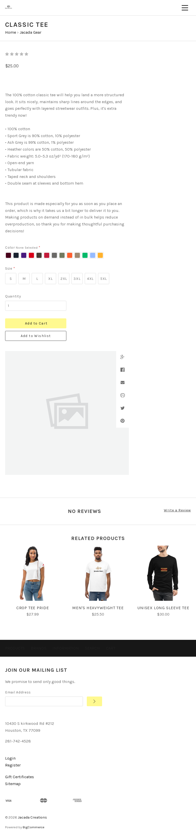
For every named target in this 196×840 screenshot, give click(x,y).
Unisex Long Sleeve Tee (163, 607)
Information (66, 648)
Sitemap (13, 783)
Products (15, 648)
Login (10, 758)
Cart (110, 648)
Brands (38, 648)
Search (92, 648)
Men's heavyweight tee (98, 607)
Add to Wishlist (36, 336)
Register (13, 765)
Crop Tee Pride (32, 607)
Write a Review (177, 510)
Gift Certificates (19, 776)
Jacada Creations (32, 817)
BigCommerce (33, 827)
